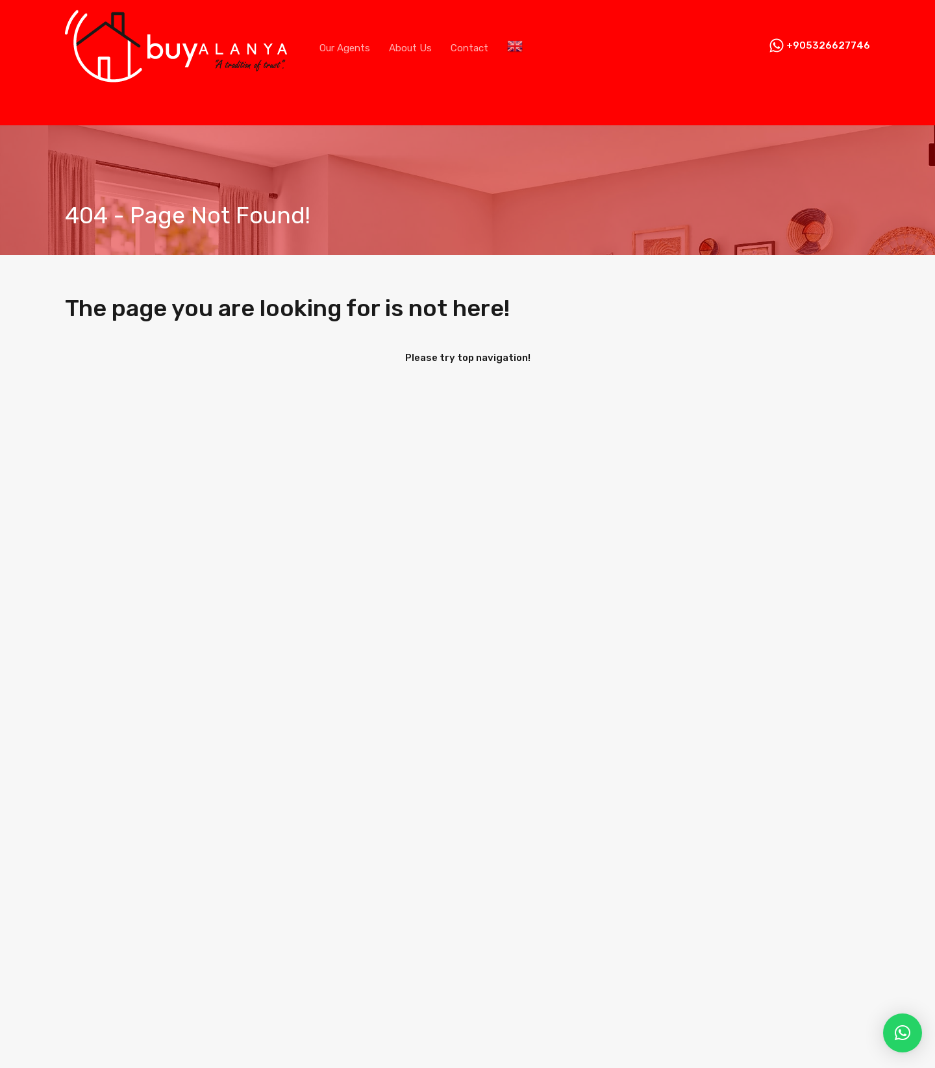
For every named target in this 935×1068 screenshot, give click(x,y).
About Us (410, 48)
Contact (469, 48)
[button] (902, 1032)
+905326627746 (828, 45)
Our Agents (344, 48)
